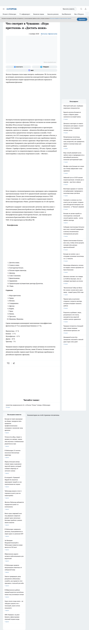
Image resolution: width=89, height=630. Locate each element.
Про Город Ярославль (38, 554)
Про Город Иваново (22, 554)
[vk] (8, 363)
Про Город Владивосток (9, 561)
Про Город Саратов (7, 558)
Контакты (36, 567)
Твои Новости (21, 552)
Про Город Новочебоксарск (9, 552)
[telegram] (14, 363)
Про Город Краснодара (23, 561)
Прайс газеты (6, 573)
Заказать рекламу (53, 14)
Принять (82, 19)
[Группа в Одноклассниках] (54, 555)
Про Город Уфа (36, 556)
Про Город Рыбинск (22, 556)
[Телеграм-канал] (44, 67)
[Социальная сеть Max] (31, 70)
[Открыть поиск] (81, 9)
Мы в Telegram (79, 14)
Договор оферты (23, 569)
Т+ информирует (25, 14)
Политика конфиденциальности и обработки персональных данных (19, 603)
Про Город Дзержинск (38, 558)
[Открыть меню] (4, 9)
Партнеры (36, 573)
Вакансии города (38, 14)
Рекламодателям (23, 573)
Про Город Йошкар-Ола (38, 552)
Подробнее (82, 600)
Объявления (6, 569)
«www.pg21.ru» (15, 577)
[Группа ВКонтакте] (18, 67)
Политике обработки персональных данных (60, 18)
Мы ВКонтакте (66, 14)
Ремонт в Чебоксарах (9, 14)
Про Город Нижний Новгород (25, 558)
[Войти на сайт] (85, 9)
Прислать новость (68, 9)
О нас (20, 567)
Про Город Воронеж (8, 554)
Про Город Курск (7, 556)
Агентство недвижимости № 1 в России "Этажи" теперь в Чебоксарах (31, 406)
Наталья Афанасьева (49, 34)
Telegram (5, 567)
